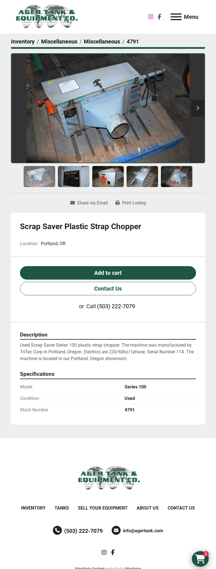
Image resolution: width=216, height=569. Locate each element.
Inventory (33, 508)
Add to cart (108, 272)
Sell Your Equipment (103, 508)
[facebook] (159, 17)
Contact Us (108, 288)
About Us (148, 508)
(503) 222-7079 (116, 306)
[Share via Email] (89, 203)
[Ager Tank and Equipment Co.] (108, 478)
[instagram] (150, 17)
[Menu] (176, 16)
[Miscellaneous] (59, 41)
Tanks (62, 508)
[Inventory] (23, 41)
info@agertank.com (143, 530)
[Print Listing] (131, 203)
